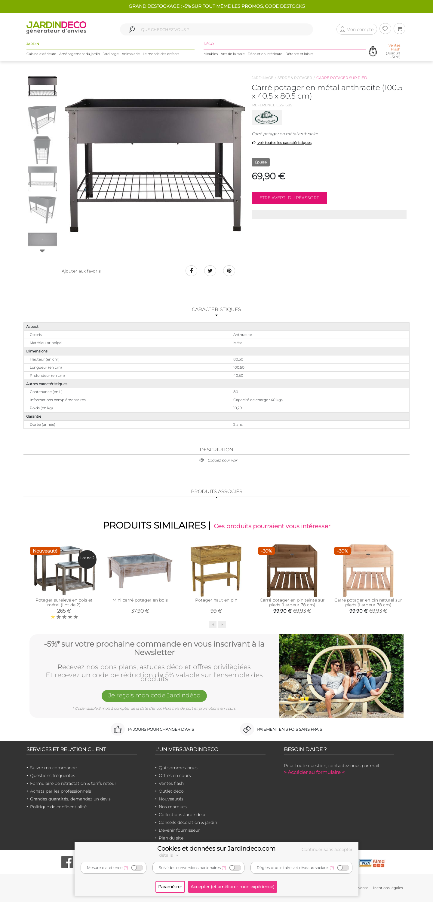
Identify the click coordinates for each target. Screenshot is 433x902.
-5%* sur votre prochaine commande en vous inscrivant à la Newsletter (154, 648)
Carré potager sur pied (341, 77)
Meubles (211, 54)
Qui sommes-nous (178, 767)
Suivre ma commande (53, 767)
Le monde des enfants (161, 54)
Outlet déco (171, 791)
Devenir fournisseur (179, 830)
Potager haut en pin (216, 600)
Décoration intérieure (265, 54)
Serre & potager (295, 77)
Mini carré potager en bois (140, 600)
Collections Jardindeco (183, 814)
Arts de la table (233, 54)
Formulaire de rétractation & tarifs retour (73, 783)
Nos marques (173, 806)
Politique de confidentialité (58, 806)
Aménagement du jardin (79, 54)
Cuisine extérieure (41, 54)
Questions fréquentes (52, 775)
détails (169, 855)
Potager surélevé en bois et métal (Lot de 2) (64, 602)
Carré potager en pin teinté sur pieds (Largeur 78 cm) (292, 602)
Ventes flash (171, 783)
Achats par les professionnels (60, 791)
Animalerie (131, 54)
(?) (126, 867)
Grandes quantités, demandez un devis (70, 799)
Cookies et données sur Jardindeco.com (216, 848)
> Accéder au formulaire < (314, 772)
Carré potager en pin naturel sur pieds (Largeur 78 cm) (368, 602)
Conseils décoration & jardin (188, 822)
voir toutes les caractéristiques (282, 142)
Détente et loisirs (299, 54)
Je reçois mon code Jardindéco (154, 695)
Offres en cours (175, 775)
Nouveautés (171, 799)
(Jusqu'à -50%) (393, 51)
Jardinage (111, 54)
